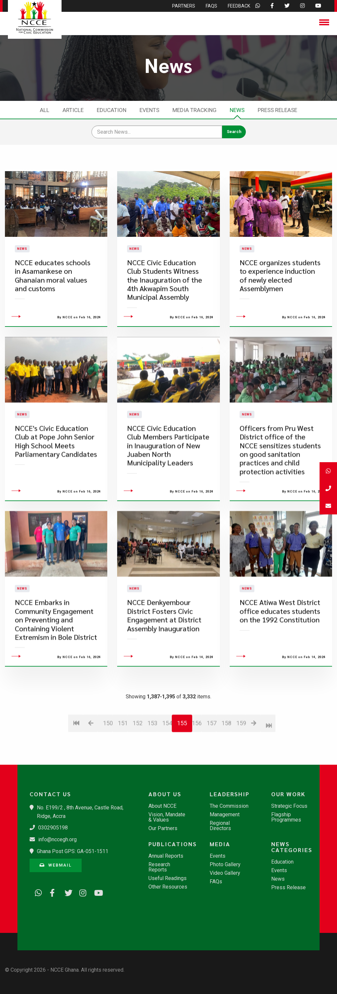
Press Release (277, 110)
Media (220, 844)
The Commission (229, 806)
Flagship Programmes (286, 817)
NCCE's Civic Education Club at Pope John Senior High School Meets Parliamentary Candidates (56, 478)
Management (225, 814)
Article (73, 110)
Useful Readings (167, 878)
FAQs (216, 881)
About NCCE (162, 806)
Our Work (288, 794)
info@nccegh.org (57, 839)
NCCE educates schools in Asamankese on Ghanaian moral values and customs (53, 293)
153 (152, 760)
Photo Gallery (225, 864)
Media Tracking (194, 110)
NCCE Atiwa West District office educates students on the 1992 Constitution (280, 648)
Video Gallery (225, 873)
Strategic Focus (289, 806)
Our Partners (162, 828)
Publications (171, 844)
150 (108, 760)
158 (226, 760)
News (237, 110)
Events (149, 110)
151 (122, 760)
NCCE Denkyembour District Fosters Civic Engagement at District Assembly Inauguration (164, 652)
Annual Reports (165, 856)
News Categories (291, 847)
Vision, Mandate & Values (166, 817)
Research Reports (159, 867)
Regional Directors (220, 826)
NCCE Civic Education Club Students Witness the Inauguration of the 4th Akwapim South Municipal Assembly (164, 298)
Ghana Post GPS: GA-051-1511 (72, 851)
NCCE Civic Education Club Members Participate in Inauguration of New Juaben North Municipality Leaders (168, 482)
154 (167, 760)
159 (241, 760)
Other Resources (167, 887)
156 (196, 760)
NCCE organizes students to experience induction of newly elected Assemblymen (280, 293)
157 (211, 760)
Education (111, 110)
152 (137, 760)
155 (182, 760)
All (44, 110)
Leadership (229, 794)
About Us (164, 794)
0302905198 (53, 828)
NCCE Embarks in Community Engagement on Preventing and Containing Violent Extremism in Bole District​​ (56, 657)
